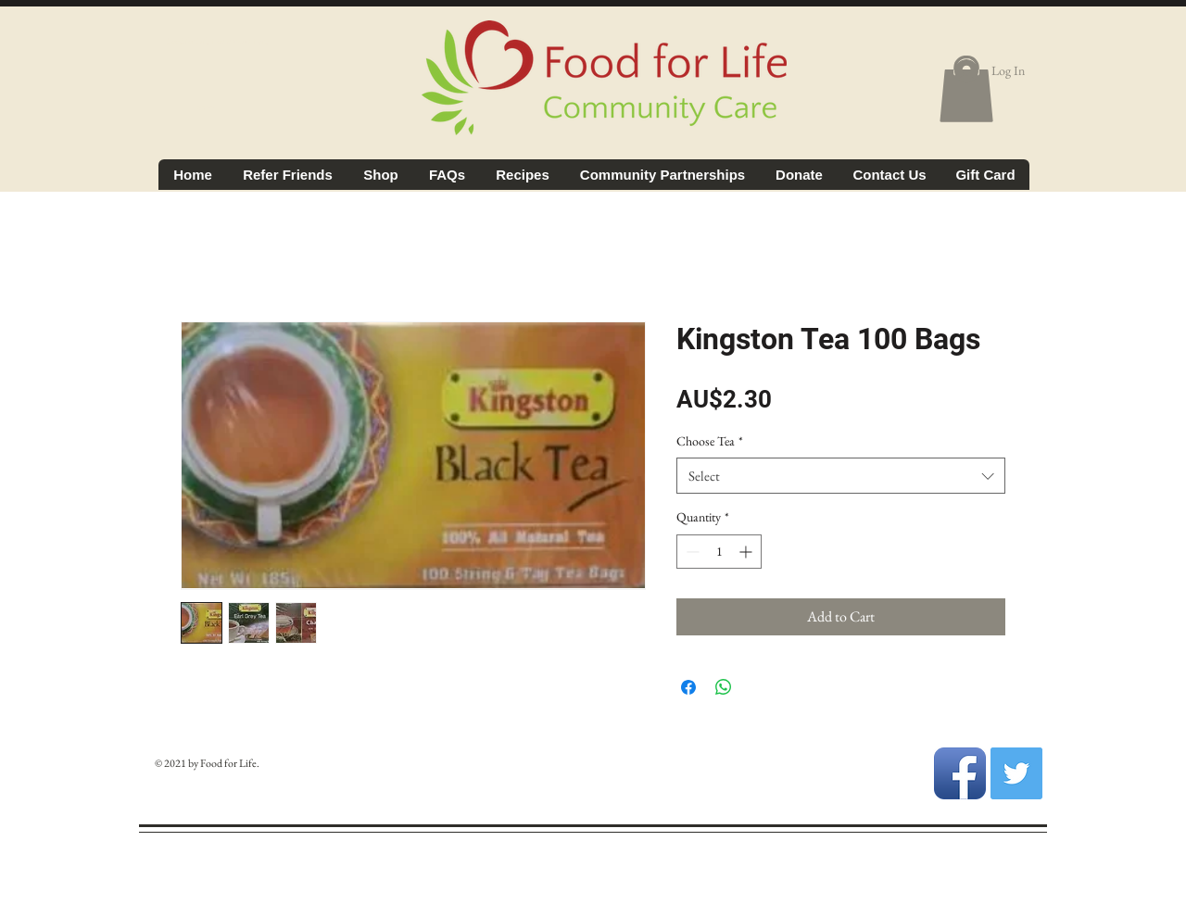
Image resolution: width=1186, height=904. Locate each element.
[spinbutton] (719, 551)
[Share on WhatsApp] (724, 687)
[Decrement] (690, 551)
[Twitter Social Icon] (1016, 773)
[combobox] (840, 476)
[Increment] (747, 551)
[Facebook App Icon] (960, 773)
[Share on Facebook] (688, 687)
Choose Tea (709, 441)
